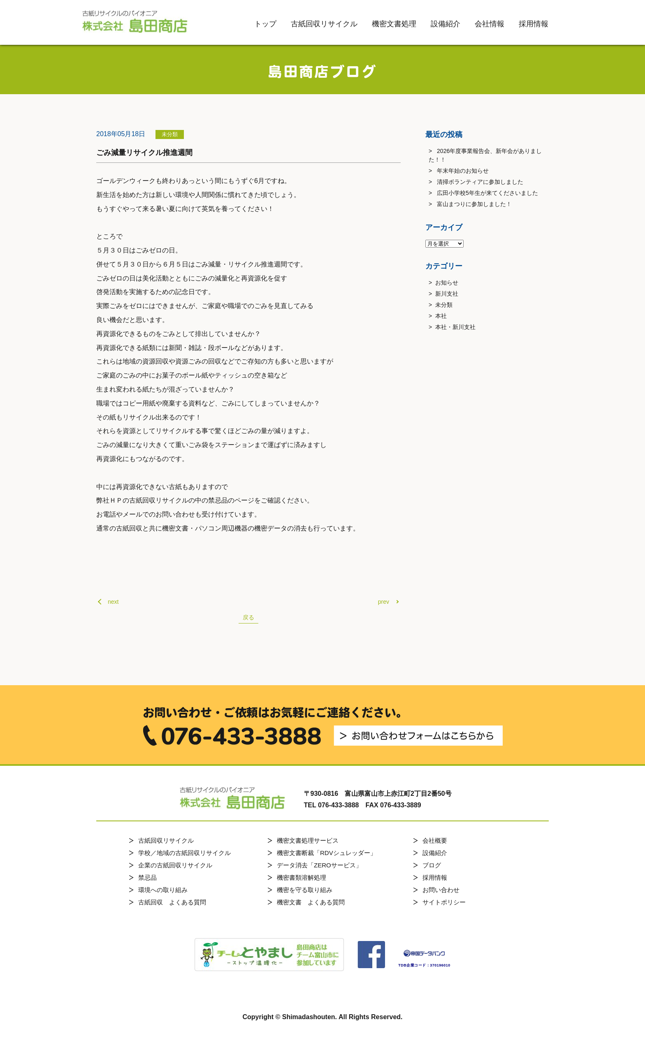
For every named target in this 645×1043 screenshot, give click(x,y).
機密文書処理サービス (308, 840)
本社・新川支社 (455, 327)
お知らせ (446, 282)
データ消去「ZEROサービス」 (319, 865)
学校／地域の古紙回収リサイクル (184, 852)
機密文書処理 (394, 24)
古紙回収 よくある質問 (172, 902)
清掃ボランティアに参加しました (480, 181)
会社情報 (489, 24)
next (113, 601)
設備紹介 (445, 24)
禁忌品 (147, 877)
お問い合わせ (440, 889)
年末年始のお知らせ (463, 170)
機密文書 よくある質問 (311, 902)
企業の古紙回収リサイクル (175, 865)
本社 (441, 316)
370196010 (440, 965)
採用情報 (533, 24)
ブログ (431, 865)
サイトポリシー (444, 902)
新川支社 (446, 293)
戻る (248, 617)
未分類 (443, 304)
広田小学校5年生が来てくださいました (487, 193)
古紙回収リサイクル (324, 24)
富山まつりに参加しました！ (474, 204)
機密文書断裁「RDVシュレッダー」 (326, 852)
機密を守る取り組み (304, 889)
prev (383, 601)
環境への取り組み (163, 889)
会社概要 (434, 840)
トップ (265, 24)
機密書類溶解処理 (301, 877)
